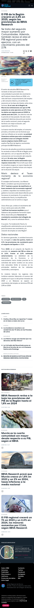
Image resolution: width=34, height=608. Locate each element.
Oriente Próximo (9, 1)
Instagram (21, 574)
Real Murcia (22, 1)
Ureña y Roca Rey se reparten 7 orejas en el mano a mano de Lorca (17, 320)
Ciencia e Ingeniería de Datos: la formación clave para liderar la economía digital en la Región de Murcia (23, 549)
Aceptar (5, 605)
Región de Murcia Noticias (11, 353)
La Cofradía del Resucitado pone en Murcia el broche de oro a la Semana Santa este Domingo (17, 347)
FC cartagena (27, 1)
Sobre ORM (5, 568)
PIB (24, 299)
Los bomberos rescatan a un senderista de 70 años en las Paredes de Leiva (17, 330)
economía (4, 11)
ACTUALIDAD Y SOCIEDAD (21, 555)
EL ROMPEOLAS (19, 546)
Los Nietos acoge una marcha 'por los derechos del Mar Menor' (17, 340)
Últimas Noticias (18, 1)
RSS (19, 578)
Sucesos (5, 325)
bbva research (16, 299)
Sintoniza (4, 570)
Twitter (20, 570)
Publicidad (4, 572)
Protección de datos (8, 578)
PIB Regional (6, 302)
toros (5, 316)
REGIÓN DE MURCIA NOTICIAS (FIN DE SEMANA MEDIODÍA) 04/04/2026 (17, 357)
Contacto (21, 568)
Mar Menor (6, 336)
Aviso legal (5, 580)
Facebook (21, 572)
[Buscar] (31, 5)
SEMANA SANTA (14, 1)
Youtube (21, 576)
